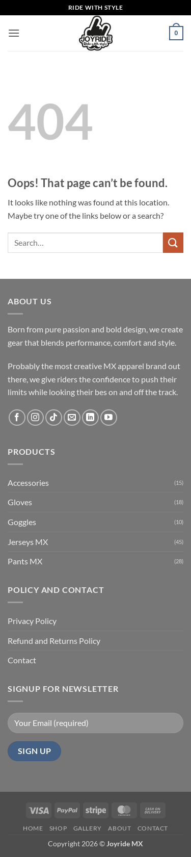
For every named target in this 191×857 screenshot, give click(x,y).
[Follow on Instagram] (35, 417)
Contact (22, 660)
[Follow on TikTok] (53, 417)
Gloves (20, 502)
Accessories (28, 482)
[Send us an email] (72, 417)
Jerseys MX (28, 542)
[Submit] (173, 242)
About (119, 828)
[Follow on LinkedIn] (90, 417)
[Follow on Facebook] (17, 417)
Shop (58, 828)
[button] (14, 32)
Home (33, 828)
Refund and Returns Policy (54, 640)
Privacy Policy (32, 621)
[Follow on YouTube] (108, 417)
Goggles (22, 522)
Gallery (87, 828)
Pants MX (25, 561)
